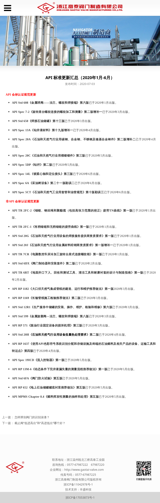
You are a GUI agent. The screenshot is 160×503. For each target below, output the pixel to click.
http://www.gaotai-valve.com (84, 470)
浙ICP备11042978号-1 (78, 484)
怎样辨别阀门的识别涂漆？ (32, 417)
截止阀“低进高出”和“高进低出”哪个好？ (40, 423)
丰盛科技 (85, 489)
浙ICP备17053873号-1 (80, 497)
